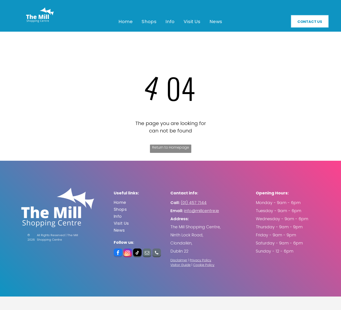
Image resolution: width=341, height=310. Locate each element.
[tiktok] (137, 253)
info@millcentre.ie (201, 210)
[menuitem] (125, 21)
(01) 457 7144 (194, 202)
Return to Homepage (170, 147)
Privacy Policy (200, 260)
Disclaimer (178, 260)
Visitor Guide (180, 265)
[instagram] (127, 253)
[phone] (156, 253)
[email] (147, 253)
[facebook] (118, 253)
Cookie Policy (203, 265)
